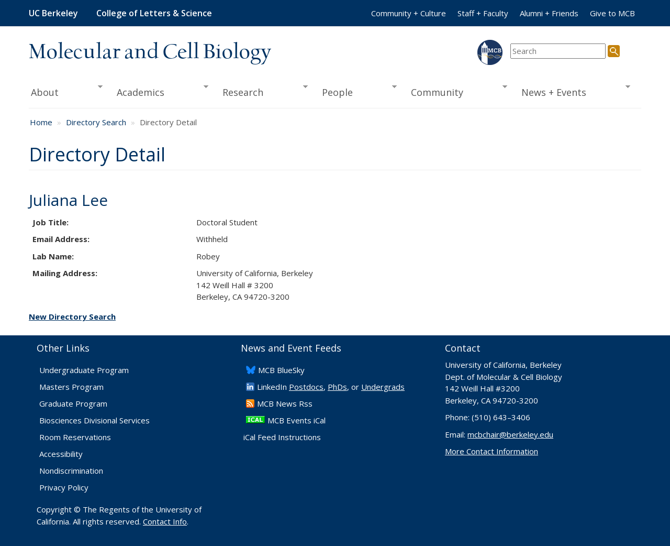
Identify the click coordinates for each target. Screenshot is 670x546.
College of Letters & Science (154, 13)
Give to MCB (612, 13)
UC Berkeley (53, 13)
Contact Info (165, 521)
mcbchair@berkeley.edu (510, 434)
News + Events (572, 91)
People (356, 91)
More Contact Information (491, 451)
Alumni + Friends (549, 13)
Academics (159, 91)
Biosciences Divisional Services (94, 420)
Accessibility (61, 454)
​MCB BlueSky (281, 370)
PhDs (337, 386)
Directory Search (96, 122)
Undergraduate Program (84, 370)
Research (262, 91)
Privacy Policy (63, 487)
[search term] (558, 51)
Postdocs (306, 386)
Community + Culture (408, 13)
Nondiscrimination (71, 470)
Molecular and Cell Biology (150, 52)
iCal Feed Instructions (282, 437)
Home (41, 122)
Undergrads (383, 386)
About (66, 91)
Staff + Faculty (482, 13)
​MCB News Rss (284, 403)
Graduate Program (73, 403)
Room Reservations (75, 437)
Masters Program (71, 386)
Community (456, 91)
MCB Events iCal (296, 420)
